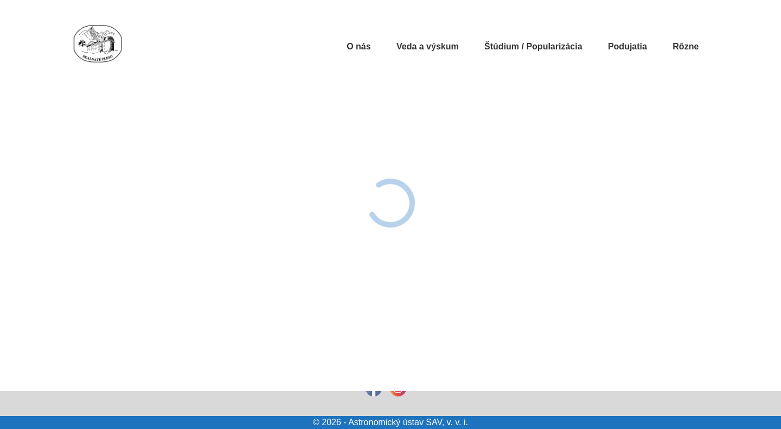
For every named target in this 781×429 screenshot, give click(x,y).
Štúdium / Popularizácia (533, 46)
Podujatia (627, 46)
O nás (358, 46)
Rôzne (686, 46)
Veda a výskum (427, 46)
